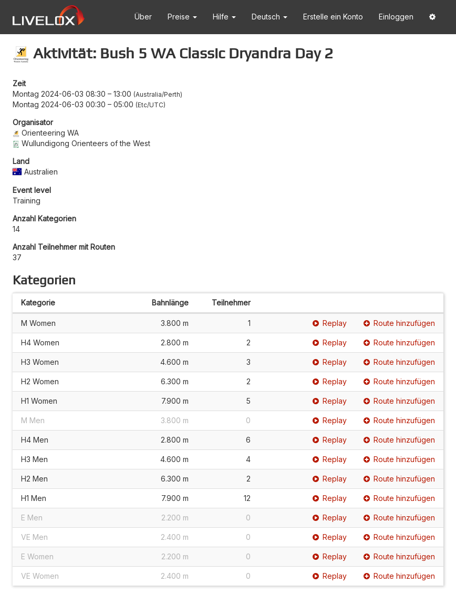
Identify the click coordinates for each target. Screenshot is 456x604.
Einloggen (396, 16)
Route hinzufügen (399, 323)
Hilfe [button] (224, 16)
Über (143, 16)
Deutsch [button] (269, 16)
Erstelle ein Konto (333, 16)
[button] (432, 17)
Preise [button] (182, 16)
